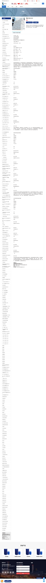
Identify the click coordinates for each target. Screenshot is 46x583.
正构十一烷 (3, 84)
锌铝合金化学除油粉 (5, 521)
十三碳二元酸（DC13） (5, 338)
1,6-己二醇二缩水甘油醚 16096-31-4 (5, 202)
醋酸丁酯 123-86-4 (4, 150)
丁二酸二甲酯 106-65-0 (5, 119)
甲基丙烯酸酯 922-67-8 (5, 79)
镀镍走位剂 (3, 484)
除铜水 (3, 491)
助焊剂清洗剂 (4, 241)
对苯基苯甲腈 (4, 52)
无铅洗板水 (3, 270)
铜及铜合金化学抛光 (5, 505)
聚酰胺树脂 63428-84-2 (5, 164)
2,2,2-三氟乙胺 (4, 275)
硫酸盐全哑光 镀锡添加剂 (5, 465)
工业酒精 (3, 224)
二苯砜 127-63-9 (4, 378)
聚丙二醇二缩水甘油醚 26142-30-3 (6, 218)
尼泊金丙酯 (3, 41)
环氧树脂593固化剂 (5, 185)
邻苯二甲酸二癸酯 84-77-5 (5, 75)
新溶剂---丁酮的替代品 (5, 226)
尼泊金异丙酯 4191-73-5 (5, 36)
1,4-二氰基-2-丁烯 (4, 327)
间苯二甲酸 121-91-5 (5, 103)
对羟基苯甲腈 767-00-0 (5, 43)
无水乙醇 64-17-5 (4, 148)
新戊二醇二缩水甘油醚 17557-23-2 (6, 210)
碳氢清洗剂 (3, 268)
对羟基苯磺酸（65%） (5, 302)
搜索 (43, 3)
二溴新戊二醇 (4, 325)
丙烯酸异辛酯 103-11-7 (5, 88)
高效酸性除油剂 (4, 514)
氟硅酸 (3, 345)
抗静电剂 (3, 400)
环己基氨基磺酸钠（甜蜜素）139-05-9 (6, 94)
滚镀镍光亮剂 (4, 496)
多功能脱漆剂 (4, 421)
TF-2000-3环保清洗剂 (5, 246)
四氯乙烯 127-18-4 (4, 141)
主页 (4, 6)
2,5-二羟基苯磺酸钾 (5, 292)
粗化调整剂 (3, 445)
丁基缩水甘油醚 (4, 216)
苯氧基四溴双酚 (4, 313)
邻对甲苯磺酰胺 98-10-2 (5, 385)
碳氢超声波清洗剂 (4, 260)
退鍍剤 (3, 403)
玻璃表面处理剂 (4, 396)
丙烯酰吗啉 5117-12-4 (5, 372)
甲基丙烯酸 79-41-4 (5, 112)
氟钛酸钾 (3, 361)
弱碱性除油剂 (4, 510)
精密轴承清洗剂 (4, 433)
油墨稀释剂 (3, 179)
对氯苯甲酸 (3, 295)
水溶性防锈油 (4, 428)
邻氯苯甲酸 (3, 297)
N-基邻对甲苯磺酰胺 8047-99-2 (6, 393)
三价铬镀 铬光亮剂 (4, 454)
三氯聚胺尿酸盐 (4, 82)
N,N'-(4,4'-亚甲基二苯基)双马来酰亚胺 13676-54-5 (6, 66)
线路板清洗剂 (4, 253)
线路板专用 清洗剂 (4, 507)
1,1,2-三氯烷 (4, 304)
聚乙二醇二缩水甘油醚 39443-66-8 (6, 221)
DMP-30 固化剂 (4, 162)
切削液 (3, 426)
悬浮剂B (3, 410)
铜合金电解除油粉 (4, 517)
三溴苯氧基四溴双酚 (5, 311)
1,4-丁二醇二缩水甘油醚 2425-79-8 (6, 204)
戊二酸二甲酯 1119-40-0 (5, 122)
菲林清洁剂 (3, 187)
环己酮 (3, 146)
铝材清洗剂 (3, 272)
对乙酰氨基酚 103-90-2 (5, 101)
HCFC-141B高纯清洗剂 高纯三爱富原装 (6, 199)
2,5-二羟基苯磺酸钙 (5, 290)
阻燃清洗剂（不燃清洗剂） (6, 206)
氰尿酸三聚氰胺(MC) (5, 309)
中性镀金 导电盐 (4, 461)
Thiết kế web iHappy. (27, 577)
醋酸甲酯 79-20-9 (4, 139)
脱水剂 (3, 440)
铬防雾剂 (3, 456)
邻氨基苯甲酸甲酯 (4, 45)
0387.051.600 (29, 22)
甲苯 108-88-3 (4, 155)
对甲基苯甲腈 (4, 48)
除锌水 (3, 493)
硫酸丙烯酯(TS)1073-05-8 (5, 331)
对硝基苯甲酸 (4, 299)
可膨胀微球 (3, 62)
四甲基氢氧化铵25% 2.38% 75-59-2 (6, 137)
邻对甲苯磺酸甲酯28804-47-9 (6, 370)
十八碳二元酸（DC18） (5, 340)
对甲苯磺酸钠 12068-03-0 (5, 367)
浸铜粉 (3, 468)
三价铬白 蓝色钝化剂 (5, 479)
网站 (20, 13)
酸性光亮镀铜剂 (4, 472)
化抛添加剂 (3, 398)
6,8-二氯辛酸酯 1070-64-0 (5, 283)
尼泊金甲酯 (3, 285)
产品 (12, 6)
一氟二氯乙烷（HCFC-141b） (6, 214)
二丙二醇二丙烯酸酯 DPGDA (6, 195)
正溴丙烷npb (4, 157)
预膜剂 (3, 412)
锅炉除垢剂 (3, 414)
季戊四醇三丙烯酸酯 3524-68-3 (6, 182)
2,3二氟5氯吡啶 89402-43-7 (6, 38)
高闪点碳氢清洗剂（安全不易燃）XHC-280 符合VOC (6, 266)
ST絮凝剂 (3, 407)
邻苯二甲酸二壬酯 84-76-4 (5, 77)
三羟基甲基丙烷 (4, 90)
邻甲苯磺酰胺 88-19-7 (5, 387)
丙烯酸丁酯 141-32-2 (5, 110)
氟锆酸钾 (3, 359)
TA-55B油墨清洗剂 (4, 239)
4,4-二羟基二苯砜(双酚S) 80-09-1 (6, 376)
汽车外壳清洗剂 (4, 431)
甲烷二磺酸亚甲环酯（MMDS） (5, 329)
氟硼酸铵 (3, 354)
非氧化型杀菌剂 (4, 417)
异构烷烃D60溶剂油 (5, 189)
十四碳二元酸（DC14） (5, 336)
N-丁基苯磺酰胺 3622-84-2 (5, 390)
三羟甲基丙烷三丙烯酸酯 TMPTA (5, 177)
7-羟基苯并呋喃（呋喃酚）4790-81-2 (6, 60)
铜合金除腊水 (4, 528)
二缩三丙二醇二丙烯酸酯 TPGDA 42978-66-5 (5, 193)
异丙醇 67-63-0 (4, 237)
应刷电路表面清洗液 (5, 424)
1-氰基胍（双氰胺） (5, 92)
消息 (16, 6)
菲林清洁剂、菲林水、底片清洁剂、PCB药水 (6, 173)
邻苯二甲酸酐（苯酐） (5, 29)
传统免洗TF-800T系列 (5, 244)
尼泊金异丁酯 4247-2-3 (5, 34)
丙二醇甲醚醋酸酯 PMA (5, 132)
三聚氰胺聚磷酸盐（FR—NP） (6, 306)
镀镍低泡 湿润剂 (4, 482)
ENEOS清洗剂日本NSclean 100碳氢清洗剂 (5, 264)
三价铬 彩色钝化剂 (4, 477)
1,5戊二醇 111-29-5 (5, 124)
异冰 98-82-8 (24, 13)
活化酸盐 (3, 503)
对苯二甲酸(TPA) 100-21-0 (6, 108)
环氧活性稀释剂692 (5, 208)
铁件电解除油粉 (4, 519)
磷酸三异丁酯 (4, 288)
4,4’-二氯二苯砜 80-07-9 (5, 374)
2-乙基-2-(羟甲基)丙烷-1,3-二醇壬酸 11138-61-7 (6, 68)
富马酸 (3, 27)
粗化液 (3, 449)
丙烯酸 (3, 31)
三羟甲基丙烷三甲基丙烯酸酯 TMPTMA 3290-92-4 (6, 175)
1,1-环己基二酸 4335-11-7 (5, 281)
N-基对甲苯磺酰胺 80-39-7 (5, 383)
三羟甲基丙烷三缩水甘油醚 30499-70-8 (6, 212)
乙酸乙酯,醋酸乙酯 (4, 232)
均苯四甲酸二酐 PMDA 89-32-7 (6, 130)
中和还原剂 (3, 447)
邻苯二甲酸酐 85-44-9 (5, 96)
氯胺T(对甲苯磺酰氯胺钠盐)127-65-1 (5, 365)
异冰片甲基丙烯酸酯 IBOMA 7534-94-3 (6, 166)
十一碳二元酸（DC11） (5, 343)
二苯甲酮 (3, 22)
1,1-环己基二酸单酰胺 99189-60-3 (6, 279)
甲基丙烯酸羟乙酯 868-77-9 (6, 115)
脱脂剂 (3, 405)
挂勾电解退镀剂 (4, 435)
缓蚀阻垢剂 (3, 419)
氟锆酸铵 (3, 352)
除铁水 (3, 489)
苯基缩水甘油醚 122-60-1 (5, 234)
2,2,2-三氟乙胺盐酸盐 (5, 20)
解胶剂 (3, 442)
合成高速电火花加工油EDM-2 (6, 255)
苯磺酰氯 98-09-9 (4, 380)
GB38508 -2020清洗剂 (5, 248)
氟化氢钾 (3, 356)
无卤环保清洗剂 (4, 251)
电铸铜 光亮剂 (4, 475)
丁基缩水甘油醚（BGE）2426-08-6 (6, 228)
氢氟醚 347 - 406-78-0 (5, 230)
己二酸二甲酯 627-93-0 (5, 117)
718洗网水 (3, 262)
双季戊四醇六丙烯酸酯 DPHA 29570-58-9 (6, 169)
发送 (23, 573)
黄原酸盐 (3, 70)
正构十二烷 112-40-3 (5, 126)
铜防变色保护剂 (4, 438)
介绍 (8, 6)
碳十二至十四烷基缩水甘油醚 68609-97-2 (6, 197)
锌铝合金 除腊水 (4, 526)
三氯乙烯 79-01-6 (4, 143)
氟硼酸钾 (3, 363)
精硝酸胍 (3, 277)
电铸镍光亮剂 (4, 498)
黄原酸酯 (3, 72)
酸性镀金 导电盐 (4, 463)
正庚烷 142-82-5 (4, 135)
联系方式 (21, 6)
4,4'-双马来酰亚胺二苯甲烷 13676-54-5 (6, 86)
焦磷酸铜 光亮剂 (4, 470)
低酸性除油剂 (4, 512)
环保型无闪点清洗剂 (5, 258)
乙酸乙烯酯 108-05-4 (5, 98)
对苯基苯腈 (3, 50)
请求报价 (36, 22)
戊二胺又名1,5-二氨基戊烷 (5, 333)
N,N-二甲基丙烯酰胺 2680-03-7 (6, 56)
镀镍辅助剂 (3, 486)
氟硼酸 (3, 347)
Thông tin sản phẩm (16, 32)
